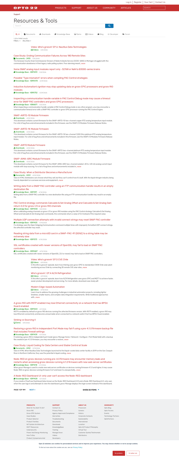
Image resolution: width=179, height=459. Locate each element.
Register (138, 2)
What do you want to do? (35, 408)
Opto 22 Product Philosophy (88, 427)
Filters (16, 41)
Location (81, 424)
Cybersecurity (32, 430)
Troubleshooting (58, 419)
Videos (89, 34)
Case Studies (31, 416)
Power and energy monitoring (37, 433)
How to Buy (31, 435)
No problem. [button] (119, 453)
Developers (56, 438)
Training (55, 430)
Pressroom (82, 408)
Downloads (44, 34)
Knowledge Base (62, 34)
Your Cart (148, 2)
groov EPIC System (33, 413)
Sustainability (83, 419)
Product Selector (33, 419)
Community (109, 8)
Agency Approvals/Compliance (63, 413)
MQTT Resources (32, 427)
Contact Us (160, 2)
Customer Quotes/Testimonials (89, 433)
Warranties (56, 416)
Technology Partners (111, 416)
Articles (126, 8)
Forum (126, 34)
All (18, 34)
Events (106, 413)
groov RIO (30, 410)
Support (76, 8)
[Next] (32, 390)
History (81, 413)
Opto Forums (108, 410)
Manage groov (57, 433)
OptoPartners (109, 419)
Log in (128, 2)
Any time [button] (26, 41)
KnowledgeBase (58, 427)
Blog (100, 34)
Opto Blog (107, 408)
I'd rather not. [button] (133, 453)
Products (60, 8)
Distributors (82, 435)
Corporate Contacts (85, 416)
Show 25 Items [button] (90, 390)
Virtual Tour (82, 430)
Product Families (33, 422)
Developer (113, 34)
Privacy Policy (77, 447)
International (83, 422)
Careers (81, 410)
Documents (29, 34)
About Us (92, 8)
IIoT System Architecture (35, 424)
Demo (77, 34)
